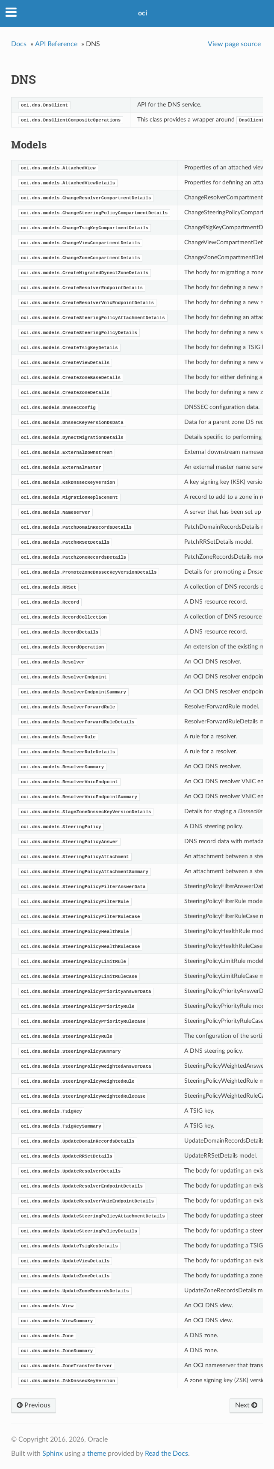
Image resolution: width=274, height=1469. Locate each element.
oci (142, 13)
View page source (234, 44)
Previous (33, 1405)
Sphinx (52, 1453)
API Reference (56, 44)
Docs (19, 44)
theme (96, 1453)
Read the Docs (166, 1453)
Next (246, 1405)
